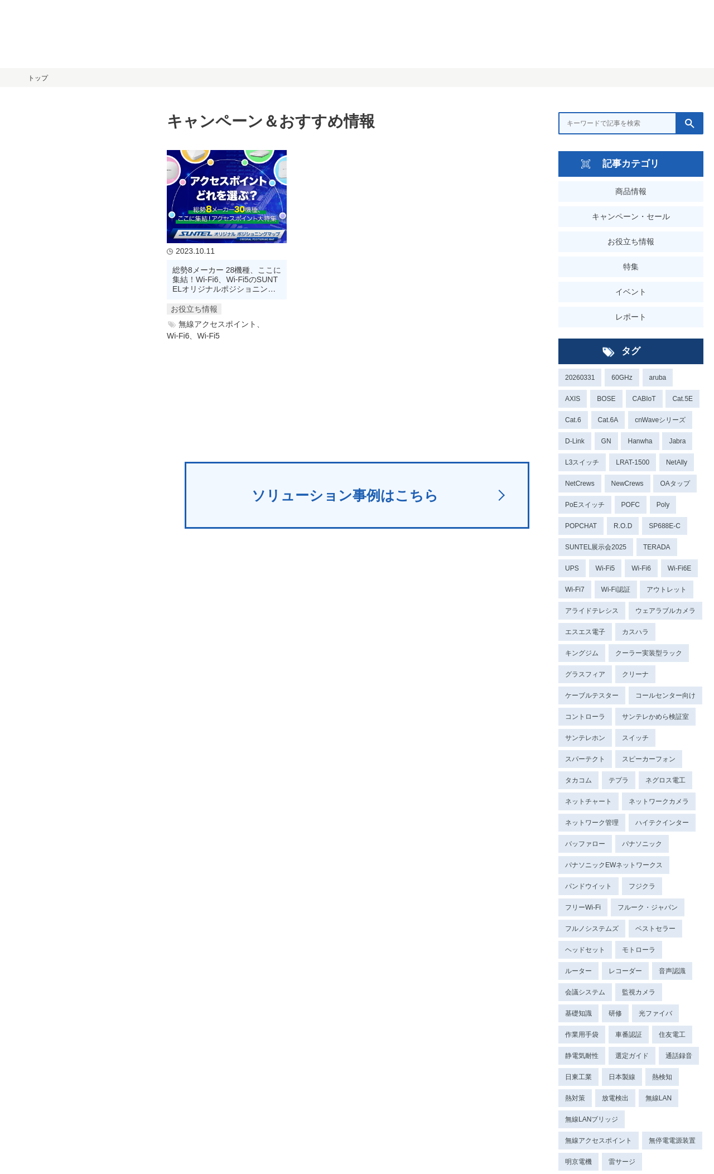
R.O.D (623, 526)
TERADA (656, 547)
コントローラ (585, 717)
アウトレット (667, 589)
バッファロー (585, 844)
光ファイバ (655, 1013)
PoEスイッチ (585, 505)
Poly (663, 505)
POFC (630, 505)
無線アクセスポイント (598, 1140)
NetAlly (676, 462)
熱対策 (575, 1098)
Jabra (677, 441)
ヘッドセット (585, 950)
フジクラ (642, 886)
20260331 (580, 377)
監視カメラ (638, 992)
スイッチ (635, 738)
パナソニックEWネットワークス (614, 865)
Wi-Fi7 (575, 589)
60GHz (621, 377)
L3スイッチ (582, 462)
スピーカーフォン (649, 759)
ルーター (578, 971)
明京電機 (578, 1162)
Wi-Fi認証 (615, 589)
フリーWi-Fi (583, 907)
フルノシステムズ (592, 929)
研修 (615, 1013)
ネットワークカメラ (659, 801)
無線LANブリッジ (591, 1119)
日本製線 (622, 1077)
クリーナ (635, 674)
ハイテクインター (662, 823)
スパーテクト (585, 759)
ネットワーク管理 (592, 823)
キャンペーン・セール (631, 216)
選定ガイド (632, 1056)
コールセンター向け (665, 695)
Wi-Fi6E (680, 568)
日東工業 (578, 1077)
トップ (38, 78)
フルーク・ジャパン (647, 907)
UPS (572, 568)
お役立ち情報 (630, 241)
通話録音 (678, 1056)
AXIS (572, 399)
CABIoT (644, 399)
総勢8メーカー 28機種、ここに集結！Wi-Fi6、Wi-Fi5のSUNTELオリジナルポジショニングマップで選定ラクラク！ (226, 279)
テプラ (619, 780)
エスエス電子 (585, 632)
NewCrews (627, 483)
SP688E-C (665, 526)
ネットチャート (588, 801)
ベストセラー (655, 929)
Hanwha (640, 441)
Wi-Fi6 (641, 568)
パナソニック (642, 844)
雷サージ (622, 1162)
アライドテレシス (592, 611)
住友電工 (672, 1034)
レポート (631, 316)
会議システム (585, 992)
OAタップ (674, 483)
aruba (658, 377)
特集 (631, 266)
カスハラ (635, 632)
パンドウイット (588, 886)
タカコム (578, 780)
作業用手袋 (582, 1034)
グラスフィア (585, 674)
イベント (631, 291)
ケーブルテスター (592, 695)
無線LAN (658, 1098)
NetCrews (580, 483)
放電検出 (615, 1098)
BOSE (606, 399)
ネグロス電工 (665, 780)
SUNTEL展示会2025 (595, 547)
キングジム (582, 653)
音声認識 (672, 971)
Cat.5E (682, 399)
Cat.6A (608, 420)
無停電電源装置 (672, 1140)
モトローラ (638, 950)
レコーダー (625, 971)
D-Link (575, 441)
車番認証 (628, 1034)
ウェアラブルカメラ (665, 611)
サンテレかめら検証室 (655, 717)
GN (606, 441)
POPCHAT (581, 526)
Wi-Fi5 (605, 568)
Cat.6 (573, 420)
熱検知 (662, 1077)
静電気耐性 (582, 1056)
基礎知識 (578, 1013)
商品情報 (631, 191)
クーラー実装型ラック (648, 653)
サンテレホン (585, 738)
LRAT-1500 (632, 462)
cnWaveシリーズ (660, 420)
